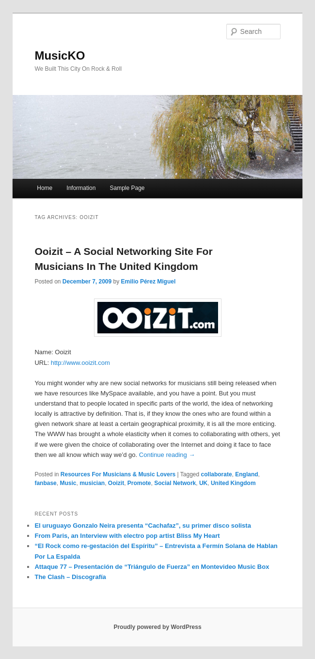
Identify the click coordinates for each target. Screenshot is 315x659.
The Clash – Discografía (70, 577)
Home (44, 188)
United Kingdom (233, 483)
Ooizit (116, 483)
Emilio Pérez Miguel (148, 281)
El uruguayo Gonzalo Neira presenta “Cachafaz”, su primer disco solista (142, 525)
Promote (139, 483)
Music (68, 483)
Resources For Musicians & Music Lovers (118, 474)
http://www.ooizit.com (80, 362)
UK (203, 483)
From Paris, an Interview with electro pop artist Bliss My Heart (127, 535)
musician (92, 483)
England (246, 474)
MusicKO (59, 55)
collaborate (216, 474)
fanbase (45, 483)
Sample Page (127, 188)
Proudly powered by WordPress (157, 627)
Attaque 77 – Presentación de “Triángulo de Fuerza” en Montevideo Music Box (151, 566)
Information (80, 188)
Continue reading (167, 454)
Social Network (175, 483)
